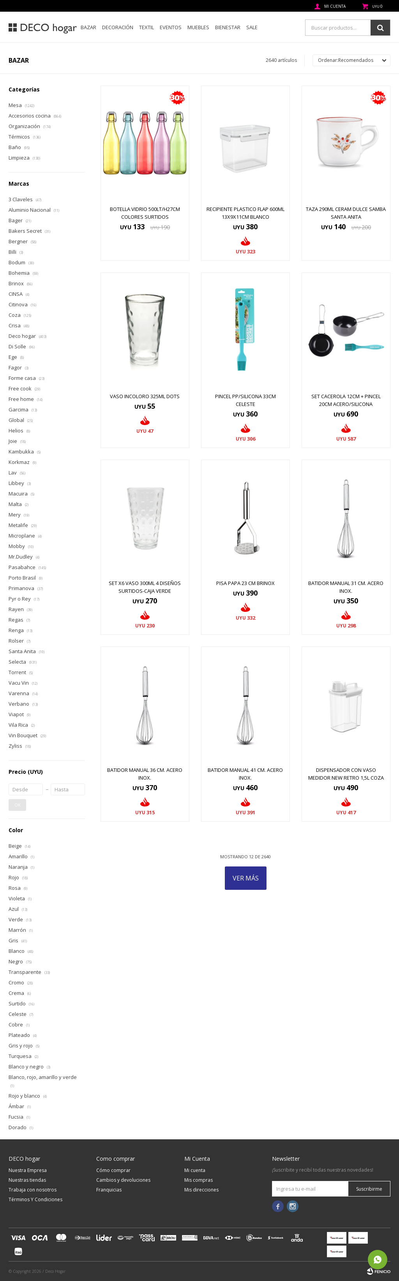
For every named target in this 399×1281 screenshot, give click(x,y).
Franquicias (109, 1189)
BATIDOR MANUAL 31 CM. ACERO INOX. (345, 587)
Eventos (171, 27)
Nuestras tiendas (27, 1180)
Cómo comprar (113, 1170)
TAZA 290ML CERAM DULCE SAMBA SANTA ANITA (346, 213)
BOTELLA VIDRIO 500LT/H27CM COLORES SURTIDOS (145, 213)
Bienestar (227, 27)
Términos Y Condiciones (35, 1199)
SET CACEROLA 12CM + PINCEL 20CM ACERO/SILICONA (346, 400)
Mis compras (198, 1180)
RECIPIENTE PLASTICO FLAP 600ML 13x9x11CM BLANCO (245, 213)
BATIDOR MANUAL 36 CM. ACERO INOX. (144, 773)
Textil (146, 27)
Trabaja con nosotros (32, 1189)
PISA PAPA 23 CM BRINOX (245, 583)
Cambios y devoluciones (123, 1180)
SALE (252, 27)
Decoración (117, 27)
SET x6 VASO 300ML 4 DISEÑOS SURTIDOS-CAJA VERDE (145, 587)
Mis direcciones (201, 1189)
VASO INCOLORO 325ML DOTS (145, 396)
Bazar (88, 27)
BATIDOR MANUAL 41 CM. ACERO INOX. (245, 773)
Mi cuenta (194, 1170)
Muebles (198, 27)
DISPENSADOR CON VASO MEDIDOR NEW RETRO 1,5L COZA (346, 773)
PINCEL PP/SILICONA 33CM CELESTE (245, 400)
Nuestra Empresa (28, 1170)
